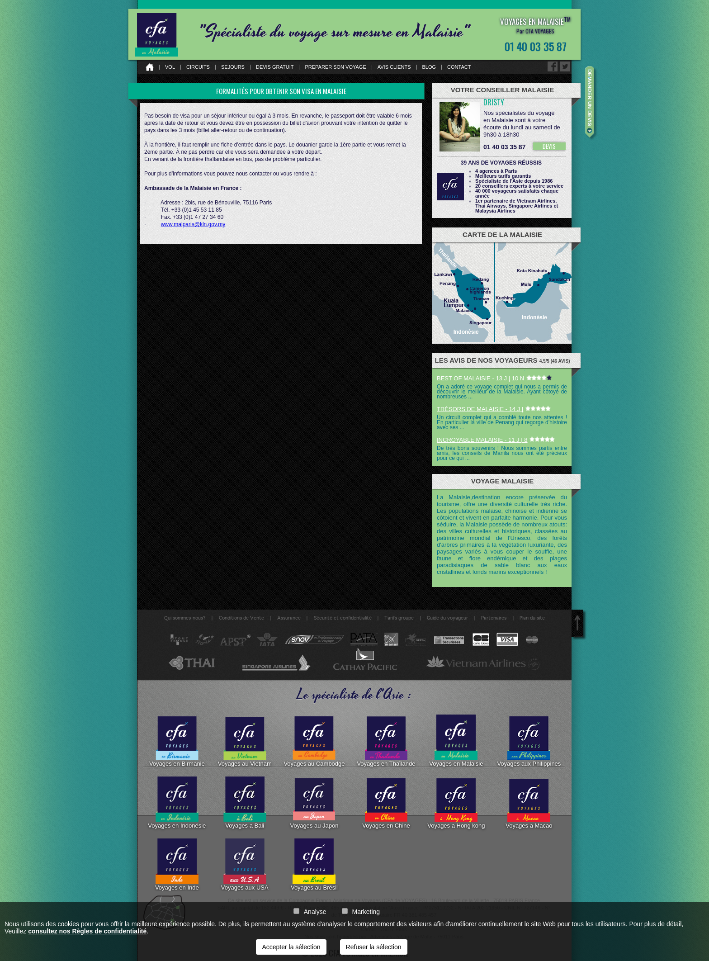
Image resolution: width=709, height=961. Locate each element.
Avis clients (394, 67)
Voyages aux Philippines (529, 741)
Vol (170, 67)
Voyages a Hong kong (456, 802)
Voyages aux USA (245, 864)
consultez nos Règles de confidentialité (87, 931)
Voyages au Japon (314, 802)
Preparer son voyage (335, 67)
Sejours (233, 67)
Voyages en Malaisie (456, 741)
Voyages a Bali (244, 802)
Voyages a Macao (529, 802)
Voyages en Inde (177, 864)
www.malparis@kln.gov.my (193, 224)
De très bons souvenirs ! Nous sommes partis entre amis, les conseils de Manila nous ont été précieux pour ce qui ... (502, 453)
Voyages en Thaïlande (386, 741)
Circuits (198, 67)
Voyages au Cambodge (314, 741)
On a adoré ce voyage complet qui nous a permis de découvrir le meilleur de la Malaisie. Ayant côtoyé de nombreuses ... (502, 391)
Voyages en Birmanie (177, 741)
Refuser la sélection (374, 947)
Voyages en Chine (386, 802)
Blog (429, 67)
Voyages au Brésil (314, 864)
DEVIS (549, 146)
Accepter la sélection (291, 947)
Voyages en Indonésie (177, 802)
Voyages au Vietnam (245, 741)
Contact (459, 67)
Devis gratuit (275, 67)
